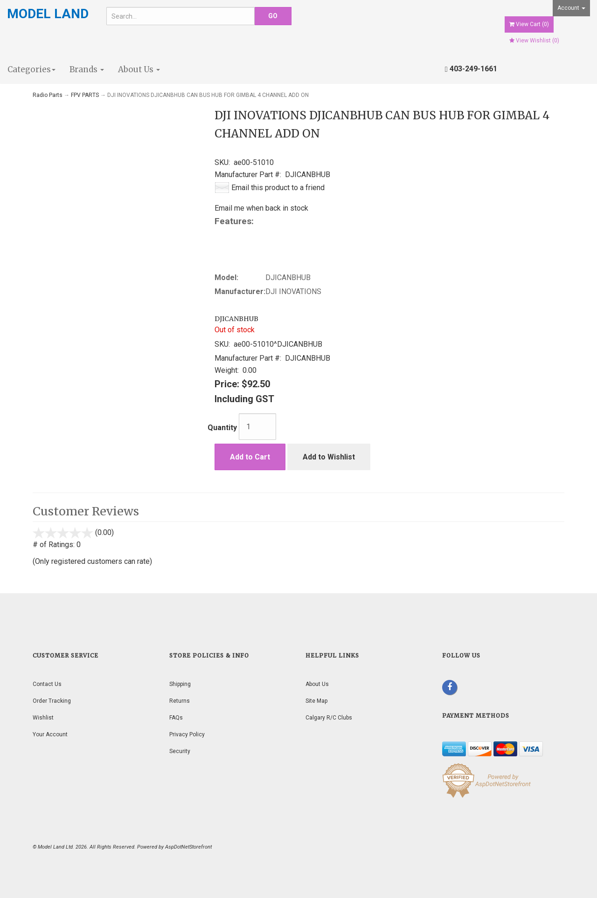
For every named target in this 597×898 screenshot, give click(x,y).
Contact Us (47, 684)
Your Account (50, 734)
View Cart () (529, 24)
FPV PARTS (85, 95)
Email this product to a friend (278, 187)
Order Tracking (52, 701)
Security (179, 751)
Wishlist (43, 717)
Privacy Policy (187, 734)
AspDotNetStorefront (188, 847)
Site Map (316, 701)
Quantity (222, 427)
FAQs (176, 717)
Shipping (180, 684)
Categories (31, 69)
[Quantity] (257, 426)
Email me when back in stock (261, 208)
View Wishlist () (534, 40)
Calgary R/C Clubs (328, 717)
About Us (139, 69)
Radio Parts (47, 95)
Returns (179, 701)
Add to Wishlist (329, 456)
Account (571, 8)
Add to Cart (250, 456)
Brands (86, 69)
